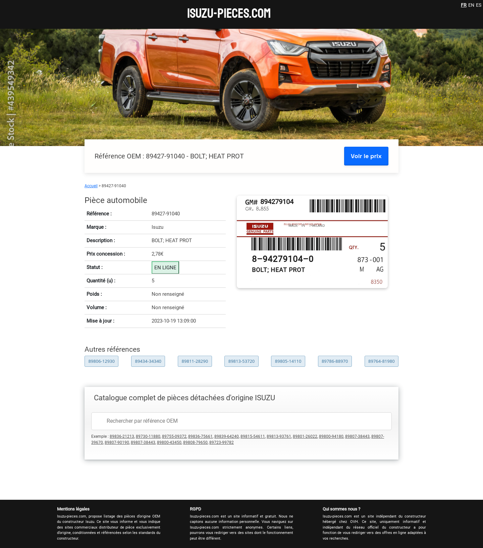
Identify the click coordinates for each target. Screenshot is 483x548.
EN (471, 5)
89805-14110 (288, 361)
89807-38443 (357, 436)
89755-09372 (174, 436)
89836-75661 (200, 436)
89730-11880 (148, 436)
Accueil (91, 186)
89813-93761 (279, 436)
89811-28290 (195, 361)
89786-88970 (335, 361)
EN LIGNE (165, 268)
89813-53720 (241, 361)
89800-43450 (169, 442)
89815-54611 (252, 436)
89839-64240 (226, 436)
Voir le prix (366, 156)
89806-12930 (101, 361)
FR (464, 5)
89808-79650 (195, 442)
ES (478, 5)
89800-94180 (331, 436)
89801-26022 (305, 436)
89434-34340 (148, 361)
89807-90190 (117, 442)
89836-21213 (122, 436)
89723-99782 (221, 442)
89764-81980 (381, 361)
